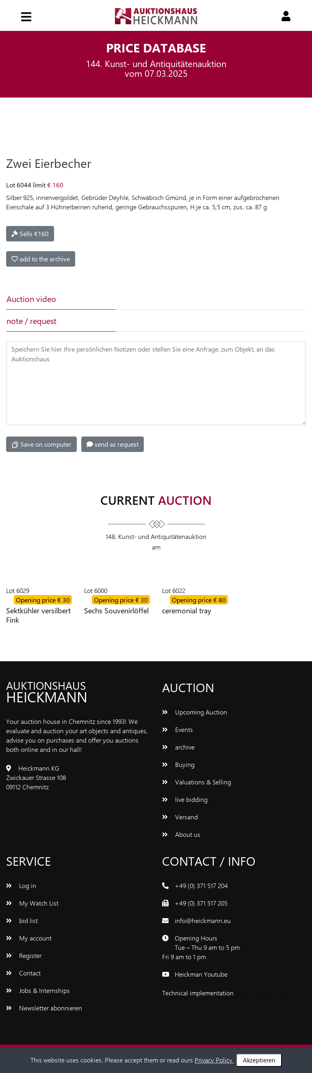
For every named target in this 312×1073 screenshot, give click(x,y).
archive (178, 747)
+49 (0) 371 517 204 (201, 885)
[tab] (169, 299)
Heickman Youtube (201, 974)
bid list (22, 920)
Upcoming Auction (194, 712)
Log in (21, 885)
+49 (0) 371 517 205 (201, 903)
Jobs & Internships (38, 990)
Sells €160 (30, 233)
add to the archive (40, 258)
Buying (178, 764)
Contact (23, 973)
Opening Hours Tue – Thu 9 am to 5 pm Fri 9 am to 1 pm (201, 947)
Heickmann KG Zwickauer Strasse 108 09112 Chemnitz (36, 777)
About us (181, 834)
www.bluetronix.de (261, 992)
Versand (180, 816)
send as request (113, 444)
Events (177, 729)
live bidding (185, 799)
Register (23, 955)
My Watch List (32, 903)
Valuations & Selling (196, 782)
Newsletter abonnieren (44, 1007)
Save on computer (41, 444)
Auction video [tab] (31, 298)
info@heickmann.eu (203, 920)
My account (29, 938)
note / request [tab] (31, 320)
